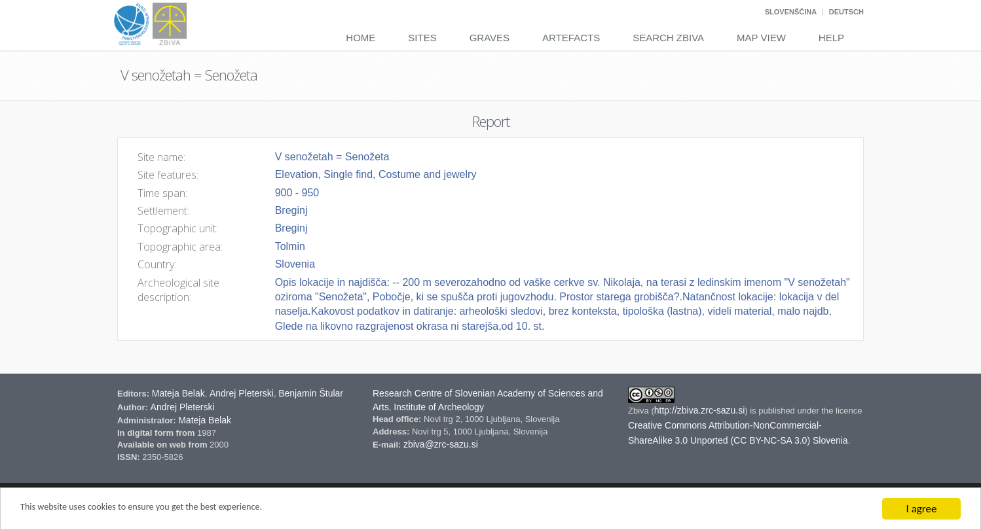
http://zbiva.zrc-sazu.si (699, 410)
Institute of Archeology (439, 407)
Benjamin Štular (310, 393)
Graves (489, 37)
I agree (921, 509)
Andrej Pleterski (242, 393)
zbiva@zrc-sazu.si (440, 444)
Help (831, 37)
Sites (422, 37)
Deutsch (846, 12)
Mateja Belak (178, 393)
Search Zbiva (668, 37)
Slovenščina (791, 12)
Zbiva (639, 410)
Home (360, 37)
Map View (761, 37)
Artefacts (571, 37)
